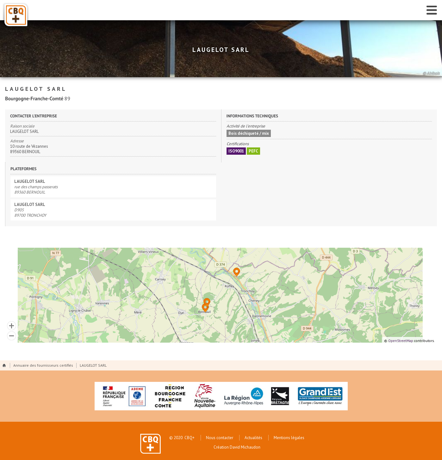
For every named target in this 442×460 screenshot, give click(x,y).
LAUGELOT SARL (93, 365)
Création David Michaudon (237, 448)
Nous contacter (219, 437)
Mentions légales (289, 437)
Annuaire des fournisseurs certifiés (43, 365)
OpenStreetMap (400, 341)
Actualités (253, 437)
